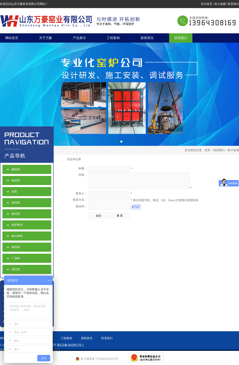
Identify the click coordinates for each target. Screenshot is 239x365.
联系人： (81, 196)
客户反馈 (233, 150)
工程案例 (113, 38)
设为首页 (206, 3)
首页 (207, 150)
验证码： (81, 209)
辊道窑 (16, 180)
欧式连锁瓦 (54, 349)
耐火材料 (17, 236)
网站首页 (11, 38)
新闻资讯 (147, 38)
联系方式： (80, 202)
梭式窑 (16, 213)
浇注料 (16, 269)
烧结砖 (16, 247)
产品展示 (79, 38)
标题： (83, 168)
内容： (83, 174)
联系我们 (233, 3)
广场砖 (16, 258)
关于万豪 (45, 38)
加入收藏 (220, 3)
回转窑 (16, 202)
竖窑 (14, 191)
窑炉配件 (17, 224)
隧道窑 (16, 169)
